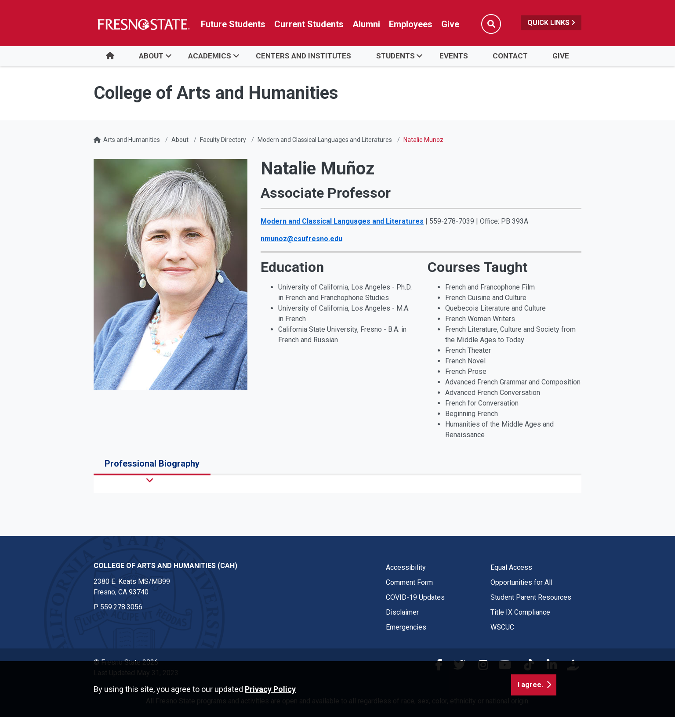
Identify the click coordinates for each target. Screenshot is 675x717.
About (151, 55)
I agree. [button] (530, 685)
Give (560, 55)
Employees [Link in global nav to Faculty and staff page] (410, 24)
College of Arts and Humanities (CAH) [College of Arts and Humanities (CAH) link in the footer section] (165, 565)
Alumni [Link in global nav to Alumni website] (366, 24)
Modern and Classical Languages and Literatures (325, 139)
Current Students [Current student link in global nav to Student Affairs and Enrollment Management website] (309, 24)
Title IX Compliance (520, 612)
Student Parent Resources (530, 597)
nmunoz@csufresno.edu (301, 239)
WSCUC (502, 627)
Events (453, 55)
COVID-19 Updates (415, 597)
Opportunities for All (521, 582)
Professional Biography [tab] (152, 463)
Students (395, 55)
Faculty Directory (223, 139)
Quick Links (551, 22)
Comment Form (409, 582)
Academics (209, 55)
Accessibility (406, 567)
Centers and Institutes (303, 55)
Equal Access (511, 567)
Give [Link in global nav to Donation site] (450, 24)
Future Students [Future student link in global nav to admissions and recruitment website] (233, 24)
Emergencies (406, 627)
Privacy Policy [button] (270, 689)
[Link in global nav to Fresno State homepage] (143, 24)
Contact (510, 55)
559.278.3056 (121, 607)
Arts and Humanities (131, 139)
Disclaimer (402, 612)
